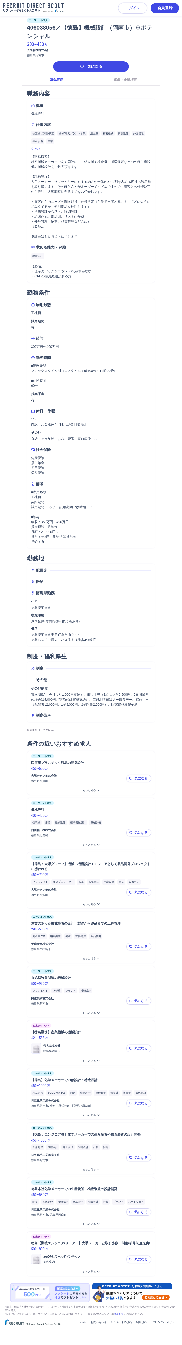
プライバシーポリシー (164, 1322)
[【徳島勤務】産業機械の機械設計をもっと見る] (91, 1061)
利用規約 (141, 1322)
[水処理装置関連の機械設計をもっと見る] (91, 1013)
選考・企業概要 (125, 80)
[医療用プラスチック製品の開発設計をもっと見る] (91, 790)
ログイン (132, 8)
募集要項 (56, 80)
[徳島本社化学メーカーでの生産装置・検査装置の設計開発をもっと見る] (91, 1224)
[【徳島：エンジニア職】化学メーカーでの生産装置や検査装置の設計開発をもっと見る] (91, 1170)
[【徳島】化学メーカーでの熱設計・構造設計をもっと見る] (91, 1115)
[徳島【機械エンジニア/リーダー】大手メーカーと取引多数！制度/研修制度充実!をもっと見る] (91, 1272)
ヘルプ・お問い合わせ (93, 1322)
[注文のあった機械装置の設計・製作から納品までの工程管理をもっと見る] (91, 958)
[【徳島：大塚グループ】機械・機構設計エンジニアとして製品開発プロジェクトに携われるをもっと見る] (91, 904)
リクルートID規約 (121, 1322)
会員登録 (165, 8)
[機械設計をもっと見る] (91, 845)
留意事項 (118, 1314)
